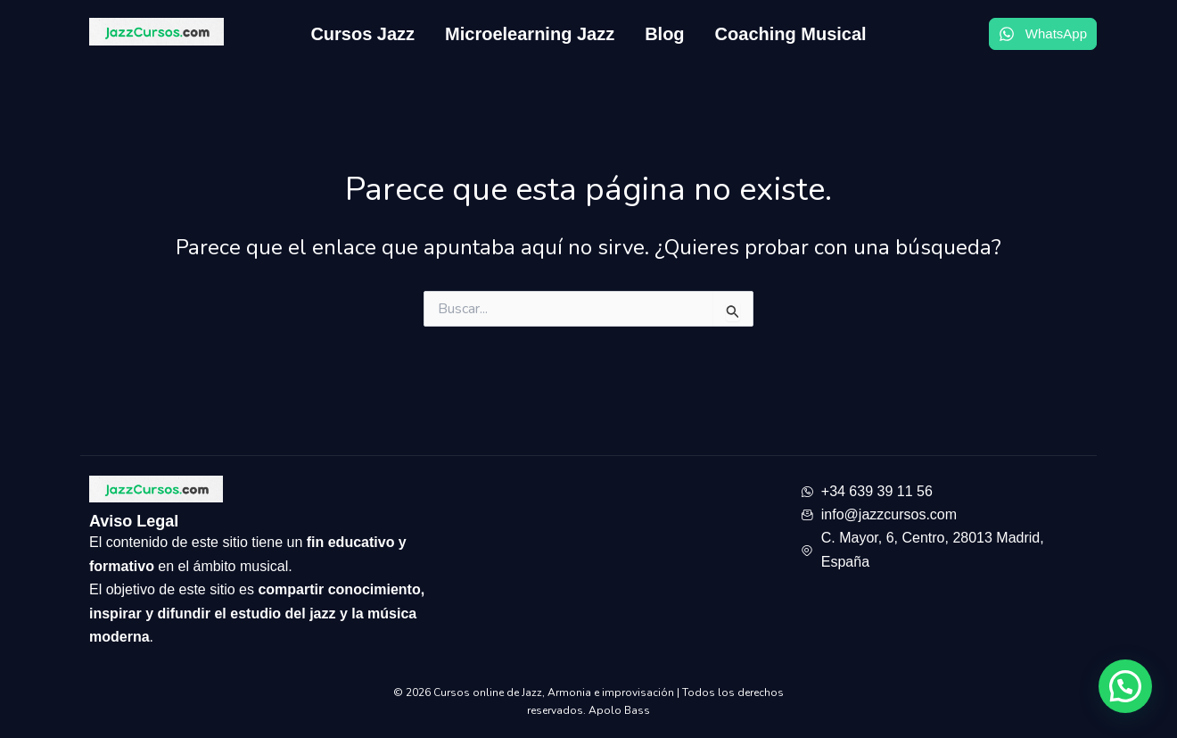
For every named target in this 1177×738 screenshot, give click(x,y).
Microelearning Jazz (529, 34)
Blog (664, 34)
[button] (1125, 686)
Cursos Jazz (362, 34)
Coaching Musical (791, 34)
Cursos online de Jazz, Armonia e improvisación (555, 692)
